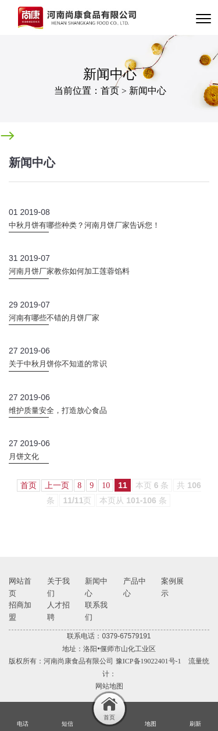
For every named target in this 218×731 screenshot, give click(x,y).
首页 (110, 91)
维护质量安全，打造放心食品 (58, 410)
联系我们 (96, 611)
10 (106, 485)
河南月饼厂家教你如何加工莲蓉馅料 (69, 271)
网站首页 (20, 587)
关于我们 (58, 587)
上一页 (57, 485)
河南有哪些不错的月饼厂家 (54, 317)
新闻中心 (147, 91)
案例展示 (172, 587)
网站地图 (109, 686)
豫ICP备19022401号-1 (148, 661)
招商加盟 (20, 611)
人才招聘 (58, 611)
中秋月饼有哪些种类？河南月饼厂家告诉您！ (84, 225)
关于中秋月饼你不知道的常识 (58, 363)
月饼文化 (24, 456)
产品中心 (134, 587)
